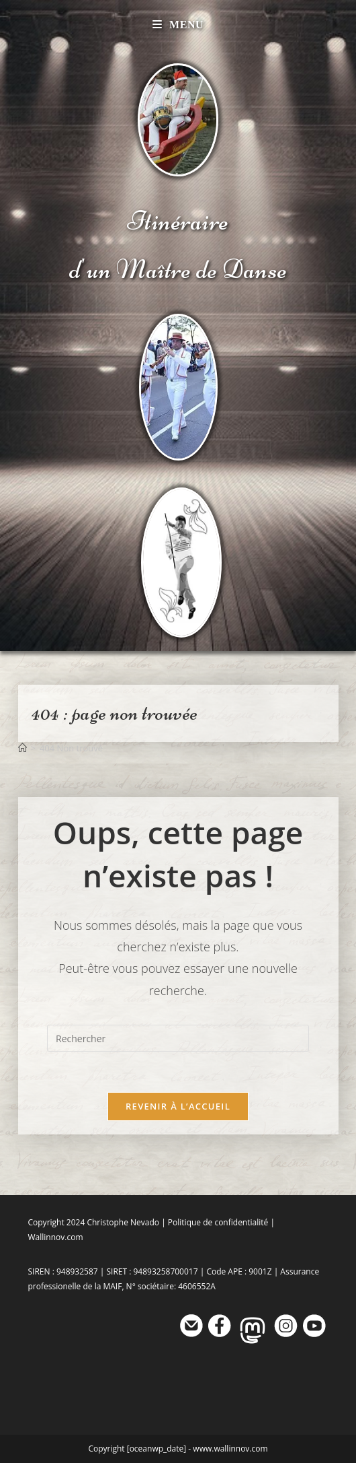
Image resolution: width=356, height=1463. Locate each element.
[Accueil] (22, 748)
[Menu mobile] (178, 24)
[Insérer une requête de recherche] (178, 1038)
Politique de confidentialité (218, 1222)
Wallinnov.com (55, 1237)
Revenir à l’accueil (178, 1106)
